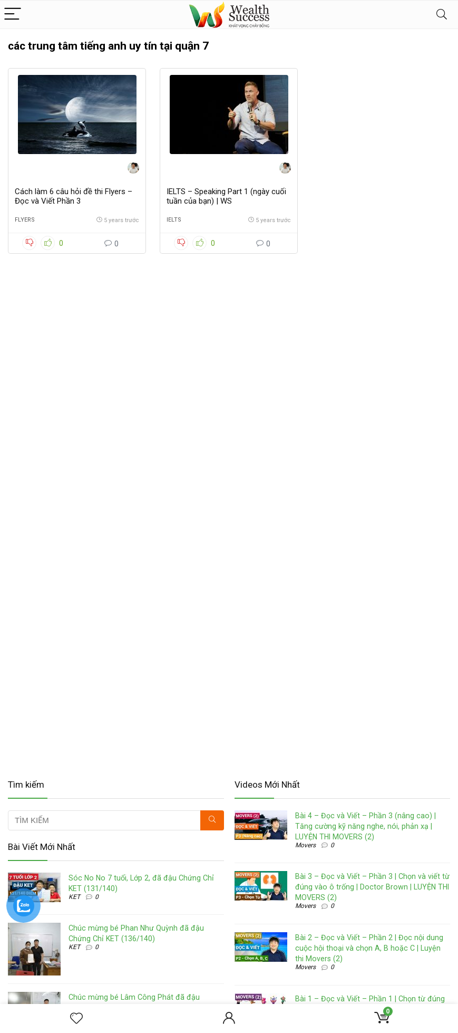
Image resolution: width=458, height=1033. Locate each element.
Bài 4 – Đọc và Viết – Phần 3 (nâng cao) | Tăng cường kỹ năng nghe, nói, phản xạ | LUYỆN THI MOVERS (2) (365, 826)
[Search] (441, 14)
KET (74, 897)
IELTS (174, 219)
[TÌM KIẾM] (212, 820)
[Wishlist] (76, 1019)
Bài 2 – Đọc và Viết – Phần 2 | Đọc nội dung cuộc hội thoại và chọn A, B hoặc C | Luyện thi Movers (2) (369, 948)
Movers (305, 845)
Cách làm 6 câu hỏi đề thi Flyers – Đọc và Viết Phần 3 (73, 196)
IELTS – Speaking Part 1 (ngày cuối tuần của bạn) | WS (226, 196)
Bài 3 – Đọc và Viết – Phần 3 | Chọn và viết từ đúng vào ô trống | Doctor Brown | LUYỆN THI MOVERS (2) (372, 887)
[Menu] (12, 14)
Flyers (25, 219)
